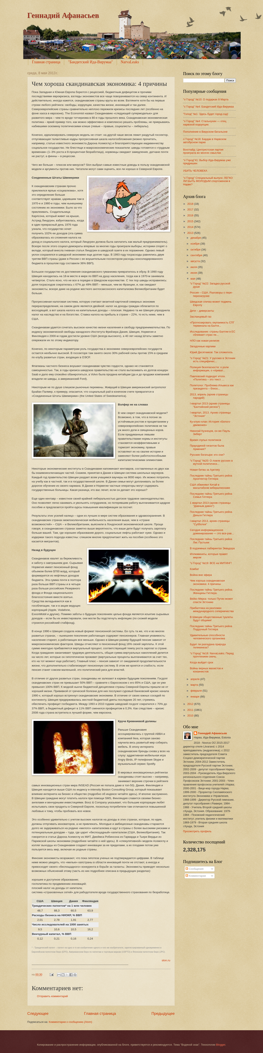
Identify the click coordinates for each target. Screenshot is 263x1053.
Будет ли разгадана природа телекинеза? (208, 646)
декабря (196, 237)
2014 (190, 227)
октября (196, 249)
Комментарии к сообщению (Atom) (70, 1021)
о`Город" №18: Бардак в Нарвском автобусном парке (204, 140)
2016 (190, 215)
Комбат (194, 569)
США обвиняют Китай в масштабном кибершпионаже (210, 486)
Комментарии (196, 875)
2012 (190, 704)
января (195, 696)
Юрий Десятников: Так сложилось (211, 352)
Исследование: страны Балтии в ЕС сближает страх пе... (212, 333)
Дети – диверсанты (202, 310)
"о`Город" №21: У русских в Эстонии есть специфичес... (212, 360)
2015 (190, 221)
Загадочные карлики (203, 346)
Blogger (220, 1044)
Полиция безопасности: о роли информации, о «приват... (209, 369)
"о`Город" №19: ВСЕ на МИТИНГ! (211, 563)
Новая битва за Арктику (205, 469)
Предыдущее (163, 1013)
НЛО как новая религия (204, 340)
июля (194, 267)
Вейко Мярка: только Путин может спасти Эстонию (211, 600)
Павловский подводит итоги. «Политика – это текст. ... (208, 378)
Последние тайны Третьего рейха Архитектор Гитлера (211, 477)
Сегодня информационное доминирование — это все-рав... (212, 531)
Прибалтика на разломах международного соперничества (212, 609)
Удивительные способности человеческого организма (207, 637)
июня (194, 272)
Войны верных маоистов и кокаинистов (206, 670)
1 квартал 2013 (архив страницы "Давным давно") (210, 504)
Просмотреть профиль (197, 831)
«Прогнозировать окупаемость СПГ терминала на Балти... (212, 324)
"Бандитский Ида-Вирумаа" (90, 62)
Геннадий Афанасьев (63, 15)
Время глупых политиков (205, 440)
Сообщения (194, 868)
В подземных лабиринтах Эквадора (212, 548)
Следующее (38, 1013)
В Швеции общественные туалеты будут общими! (211, 618)
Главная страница (46, 62)
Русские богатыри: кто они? (207, 454)
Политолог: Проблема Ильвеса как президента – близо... (212, 387)
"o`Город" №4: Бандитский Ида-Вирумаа (208, 106)
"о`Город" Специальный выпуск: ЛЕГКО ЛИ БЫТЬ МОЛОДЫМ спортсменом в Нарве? (208, 181)
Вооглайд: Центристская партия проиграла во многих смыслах (203, 151)
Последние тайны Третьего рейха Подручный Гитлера (211, 628)
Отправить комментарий (52, 996)
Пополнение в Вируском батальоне (205, 131)
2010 (190, 715)
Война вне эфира (201, 574)
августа (196, 261)
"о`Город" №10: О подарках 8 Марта (205, 99)
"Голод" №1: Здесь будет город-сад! (205, 114)
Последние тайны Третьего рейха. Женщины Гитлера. (211, 591)
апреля (195, 679)
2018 (190, 203)
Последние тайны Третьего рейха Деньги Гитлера (211, 513)
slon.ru (166, 960)
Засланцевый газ (200, 316)
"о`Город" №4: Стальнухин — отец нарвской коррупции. (204, 123)
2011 (190, 709)
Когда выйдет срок (201, 662)
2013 (190, 232)
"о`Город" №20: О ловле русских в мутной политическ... (211, 462)
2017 (190, 209)
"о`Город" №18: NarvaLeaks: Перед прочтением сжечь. (212, 655)
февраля (197, 690)
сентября (197, 255)
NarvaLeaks (130, 62)
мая (193, 278)
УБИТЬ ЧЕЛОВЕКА (195, 170)
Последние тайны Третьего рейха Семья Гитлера (211, 495)
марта (195, 684)
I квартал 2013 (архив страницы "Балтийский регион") (210, 405)
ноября (195, 243)
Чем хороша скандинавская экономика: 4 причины (207, 582)
